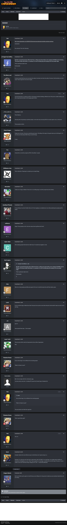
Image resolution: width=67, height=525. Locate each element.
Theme (2, 523)
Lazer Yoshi (7, 339)
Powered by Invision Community (60, 522)
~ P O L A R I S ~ (7, 112)
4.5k (7, 218)
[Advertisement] (33, 17)
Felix (7, 284)
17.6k (7, 254)
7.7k (7, 297)
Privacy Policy (7, 523)
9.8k (7, 125)
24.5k (7, 144)
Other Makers (17, 8)
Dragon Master (7, 473)
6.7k (7, 88)
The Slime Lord (7, 75)
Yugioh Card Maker (7, 8)
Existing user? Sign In (51, 3)
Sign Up (58, 3)
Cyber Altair (7, 241)
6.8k (7, 51)
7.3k (7, 236)
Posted (19, 38)
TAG (8, 26)
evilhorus (7, 223)
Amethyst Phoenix (7, 205)
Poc (7, 150)
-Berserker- (7, 186)
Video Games (15, 27)
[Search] (52, 8)
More (41, 8)
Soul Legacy (7, 260)
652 (7, 315)
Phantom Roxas (7, 357)
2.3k (7, 181)
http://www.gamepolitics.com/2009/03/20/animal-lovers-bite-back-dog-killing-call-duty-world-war (34, 41)
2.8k (7, 163)
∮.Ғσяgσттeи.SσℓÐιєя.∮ (8, 56)
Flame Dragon (7, 130)
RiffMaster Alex (7, 168)
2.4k (7, 486)
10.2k (7, 352)
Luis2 (7, 302)
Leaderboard (34, 8)
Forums (26, 8)
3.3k (7, 70)
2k (7, 334)
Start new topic (62, 32)
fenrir (7, 452)
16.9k (7, 465)
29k (7, 370)
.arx (7, 321)
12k (7, 199)
